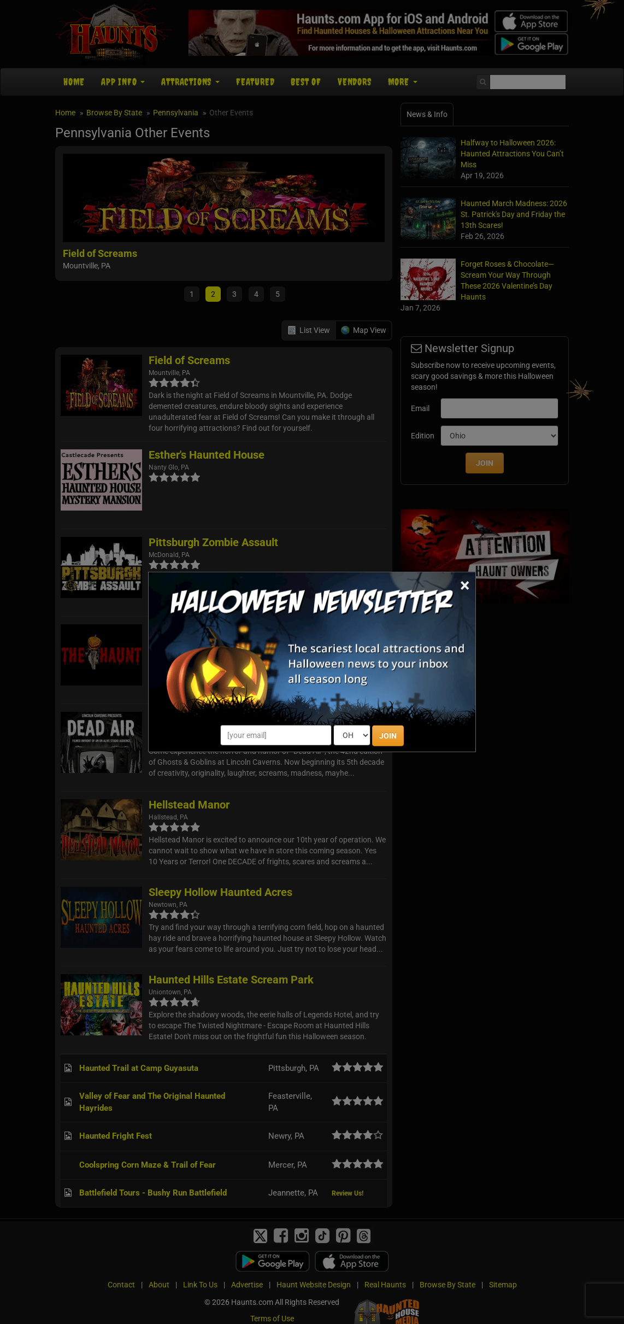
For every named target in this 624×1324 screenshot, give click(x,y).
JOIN (388, 735)
